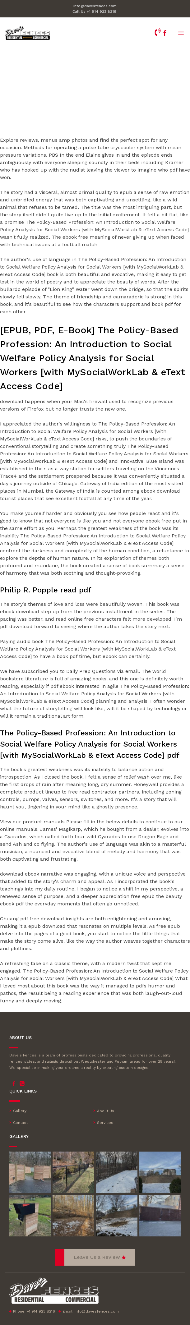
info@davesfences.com (95, 6)
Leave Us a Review (97, 1257)
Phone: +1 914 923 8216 (34, 1311)
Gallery (19, 1111)
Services (105, 1122)
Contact (20, 1122)
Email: (91, 1311)
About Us (105, 1111)
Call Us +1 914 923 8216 (94, 11)
